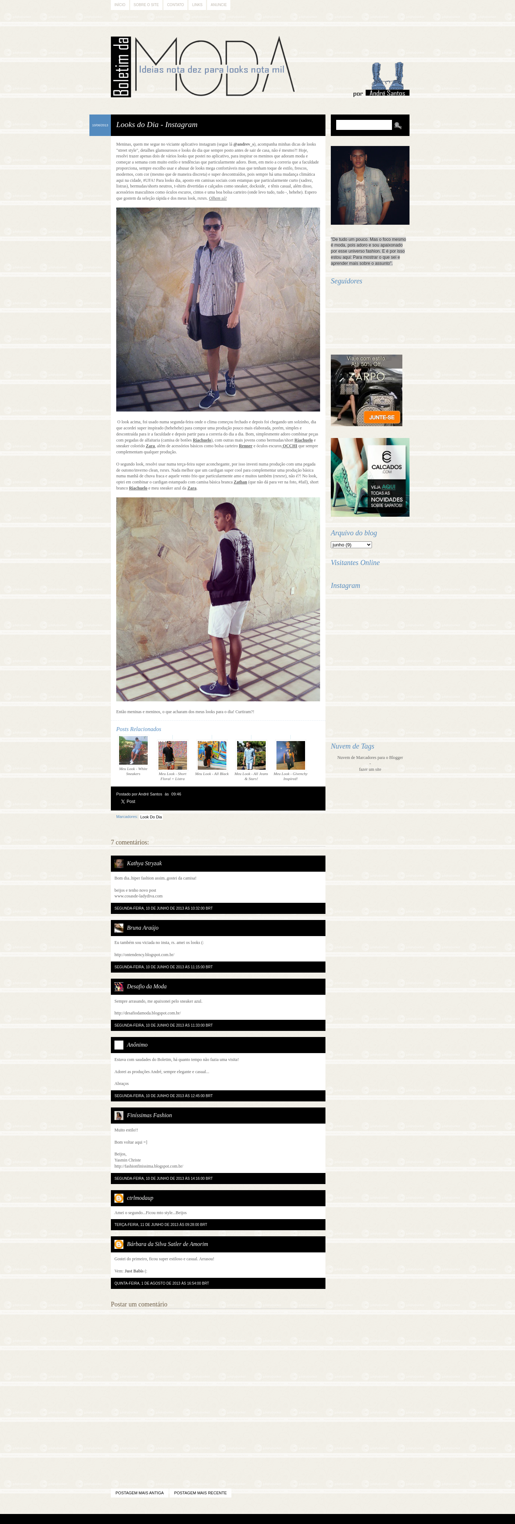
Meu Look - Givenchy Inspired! (291, 760)
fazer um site (370, 769)
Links (197, 5)
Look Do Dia (151, 817)
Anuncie (219, 5)
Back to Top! (298, 1519)
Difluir (276, 1519)
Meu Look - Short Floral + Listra (172, 760)
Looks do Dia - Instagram (156, 124)
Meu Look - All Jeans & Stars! (251, 760)
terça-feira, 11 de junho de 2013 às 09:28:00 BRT (160, 1225)
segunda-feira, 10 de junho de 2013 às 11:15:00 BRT (163, 967)
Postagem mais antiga (140, 1493)
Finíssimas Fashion (149, 1115)
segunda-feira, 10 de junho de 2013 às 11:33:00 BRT (163, 1025)
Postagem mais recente (200, 1493)
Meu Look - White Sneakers (133, 755)
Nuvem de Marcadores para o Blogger (370, 757)
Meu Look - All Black (212, 758)
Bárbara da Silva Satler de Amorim (167, 1244)
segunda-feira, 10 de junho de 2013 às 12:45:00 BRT (163, 1096)
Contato (175, 5)
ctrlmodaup (140, 1198)
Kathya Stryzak (144, 863)
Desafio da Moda (147, 986)
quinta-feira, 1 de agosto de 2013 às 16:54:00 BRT (161, 1283)
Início (120, 5)
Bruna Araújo (142, 928)
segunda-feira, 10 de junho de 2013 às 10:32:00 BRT (163, 908)
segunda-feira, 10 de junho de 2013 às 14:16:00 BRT (163, 1178)
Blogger (238, 1519)
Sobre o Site (146, 5)
